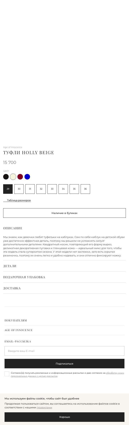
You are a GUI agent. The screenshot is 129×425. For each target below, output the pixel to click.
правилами (44, 407)
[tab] (64, 320)
